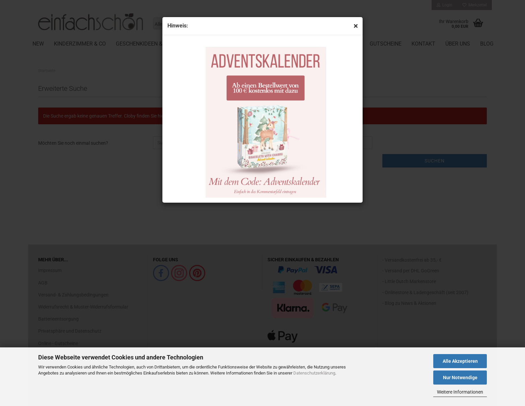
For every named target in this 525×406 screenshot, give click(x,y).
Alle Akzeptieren (460, 361)
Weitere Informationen (460, 392)
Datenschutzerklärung (314, 373)
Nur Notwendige (460, 377)
